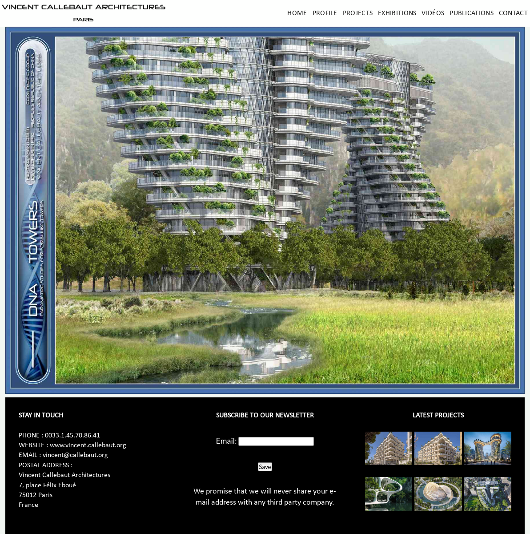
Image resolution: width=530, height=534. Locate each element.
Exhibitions (397, 13)
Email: (226, 440)
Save (265, 466)
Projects (358, 13)
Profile (325, 13)
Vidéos (433, 13)
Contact (513, 13)
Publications (472, 13)
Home (297, 13)
